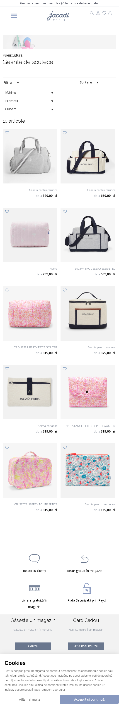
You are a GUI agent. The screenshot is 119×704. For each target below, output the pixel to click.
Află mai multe (86, 646)
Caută (33, 646)
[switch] (105, 82)
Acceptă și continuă (89, 699)
